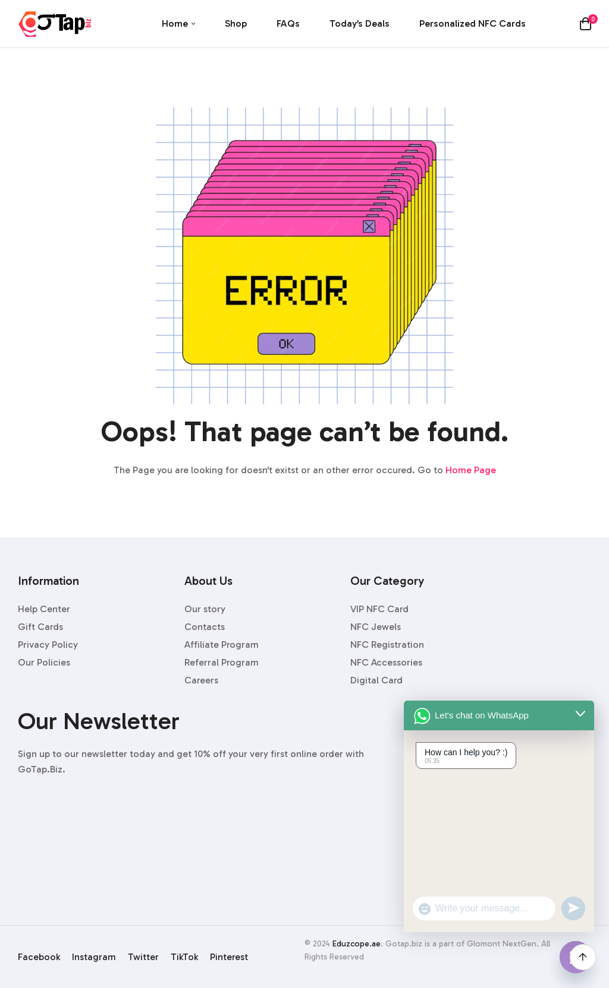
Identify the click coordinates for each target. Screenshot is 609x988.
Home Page (470, 470)
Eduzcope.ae (356, 944)
